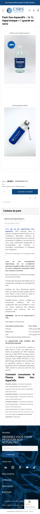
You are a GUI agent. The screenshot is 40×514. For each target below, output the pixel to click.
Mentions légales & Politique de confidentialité (14, 505)
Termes (31, 511)
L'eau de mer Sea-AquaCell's (15, 347)
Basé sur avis (30, 507)
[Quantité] (6, 191)
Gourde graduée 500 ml (20, 105)
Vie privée (25, 511)
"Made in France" (15, 349)
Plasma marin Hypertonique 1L (20, 33)
